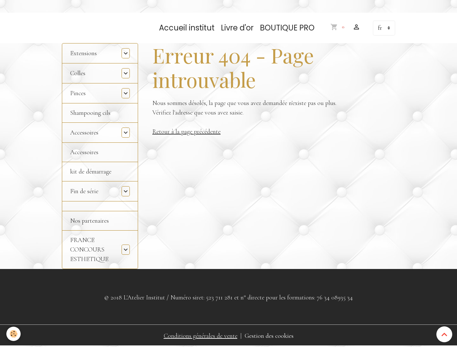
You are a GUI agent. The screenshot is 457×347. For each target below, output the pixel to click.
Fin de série (84, 191)
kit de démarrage (90, 171)
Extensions (83, 53)
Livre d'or (237, 28)
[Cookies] (13, 334)
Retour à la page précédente (186, 131)
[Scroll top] (444, 334)
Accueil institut (187, 28)
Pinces (78, 93)
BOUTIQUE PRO (287, 28)
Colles (77, 73)
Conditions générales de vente (200, 336)
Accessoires (84, 132)
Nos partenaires (89, 221)
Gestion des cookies (269, 336)
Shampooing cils (90, 113)
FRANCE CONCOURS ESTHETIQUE (89, 249)
